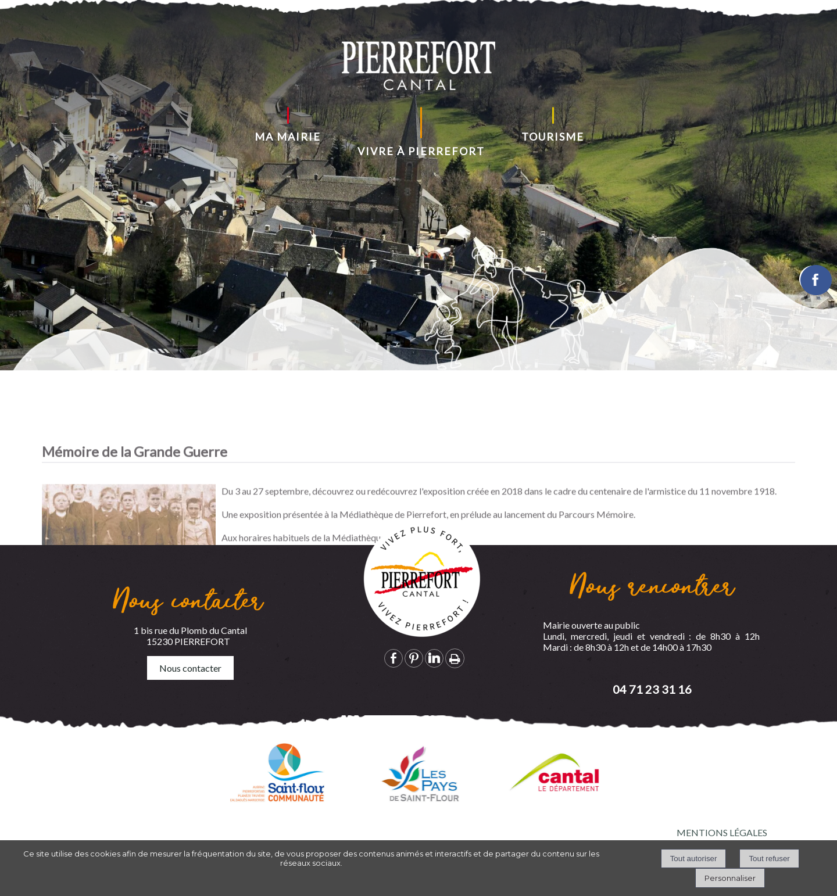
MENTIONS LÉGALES (722, 832)
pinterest (414, 658)
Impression (454, 658)
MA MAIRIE (288, 136)
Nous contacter (190, 667)
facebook (393, 658)
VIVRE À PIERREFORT (421, 151)
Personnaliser (730, 878)
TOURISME (552, 136)
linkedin (434, 658)
